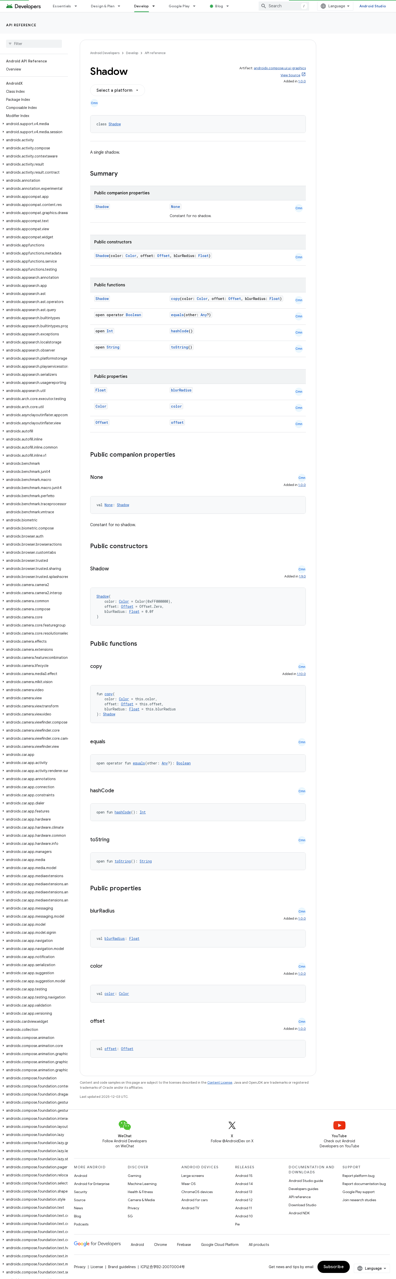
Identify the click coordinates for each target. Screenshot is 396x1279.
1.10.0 (301, 674)
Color (131, 255)
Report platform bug (358, 1175)
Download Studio (302, 1205)
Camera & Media (141, 1200)
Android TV (190, 1208)
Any (204, 314)
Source (79, 1200)
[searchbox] (34, 44)
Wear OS (188, 1183)
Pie (237, 1224)
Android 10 (244, 1216)
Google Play (179, 6)
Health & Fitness (140, 1192)
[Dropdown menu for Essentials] (78, 6)
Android (80, 1175)
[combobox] (284, 6)
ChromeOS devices (197, 1192)
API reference (21, 25)
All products (259, 1244)
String (113, 347)
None (175, 206)
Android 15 (244, 1175)
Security (80, 1192)
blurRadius (181, 390)
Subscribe (334, 1266)
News (78, 1208)
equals (177, 314)
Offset (163, 255)
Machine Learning (142, 1183)
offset (177, 422)
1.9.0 (302, 576)
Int (110, 331)
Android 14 (244, 1183)
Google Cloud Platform (220, 1244)
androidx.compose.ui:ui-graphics (280, 68)
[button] (33, 124)
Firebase (184, 1244)
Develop (132, 53)
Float (203, 255)
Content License (219, 1082)
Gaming (134, 1175)
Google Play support (358, 1192)
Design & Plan (102, 6)
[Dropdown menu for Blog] (230, 6)
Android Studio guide (306, 1180)
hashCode (180, 331)
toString (179, 347)
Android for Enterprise (91, 1183)
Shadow (115, 124)
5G (130, 1216)
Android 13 (243, 1192)
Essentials (62, 6)
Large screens (192, 1175)
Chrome (160, 1244)
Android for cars (194, 1200)
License (97, 1267)
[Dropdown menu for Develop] (156, 6)
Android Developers (104, 53)
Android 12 (244, 1200)
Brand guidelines (122, 1267)
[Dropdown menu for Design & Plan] (121, 6)
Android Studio (372, 6)
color (176, 406)
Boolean (133, 314)
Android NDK (299, 1213)
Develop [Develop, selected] (141, 6)
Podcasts (81, 1224)
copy (175, 298)
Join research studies (359, 1200)
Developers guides (303, 1189)
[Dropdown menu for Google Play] (196, 6)
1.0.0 (302, 81)
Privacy (133, 1208)
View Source (290, 75)
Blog (219, 6)
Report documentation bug (364, 1183)
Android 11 (243, 1208)
